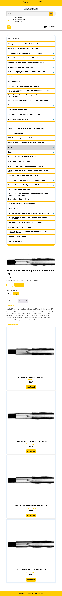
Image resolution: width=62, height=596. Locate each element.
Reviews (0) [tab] (23, 301)
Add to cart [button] (31, 387)
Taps (12, 254)
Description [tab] (13, 301)
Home (8, 254)
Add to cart (19, 285)
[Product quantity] (9, 285)
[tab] (8, 27)
